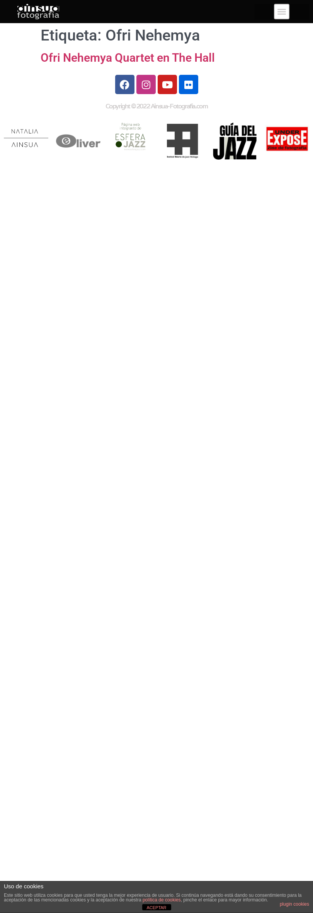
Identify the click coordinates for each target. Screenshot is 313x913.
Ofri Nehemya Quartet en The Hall (128, 57)
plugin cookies (294, 904)
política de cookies (162, 900)
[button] (281, 11)
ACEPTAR (156, 907)
